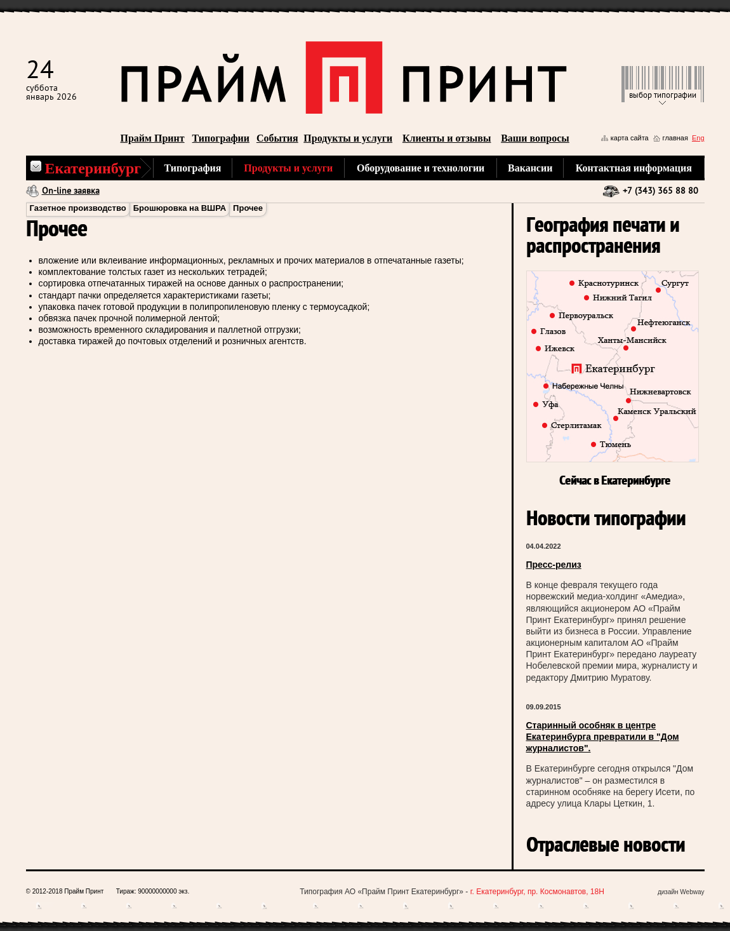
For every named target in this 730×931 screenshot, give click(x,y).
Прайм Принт (153, 138)
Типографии (220, 138)
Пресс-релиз (553, 564)
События (277, 138)
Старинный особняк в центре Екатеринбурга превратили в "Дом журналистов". (602, 736)
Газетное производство (78, 208)
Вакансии (530, 168)
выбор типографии (662, 95)
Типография (193, 168)
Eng (698, 138)
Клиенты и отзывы (446, 138)
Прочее (248, 208)
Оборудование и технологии (420, 168)
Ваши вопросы (535, 138)
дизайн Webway (681, 891)
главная (675, 138)
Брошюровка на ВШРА (179, 208)
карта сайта (630, 138)
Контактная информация (634, 168)
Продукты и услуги (347, 138)
